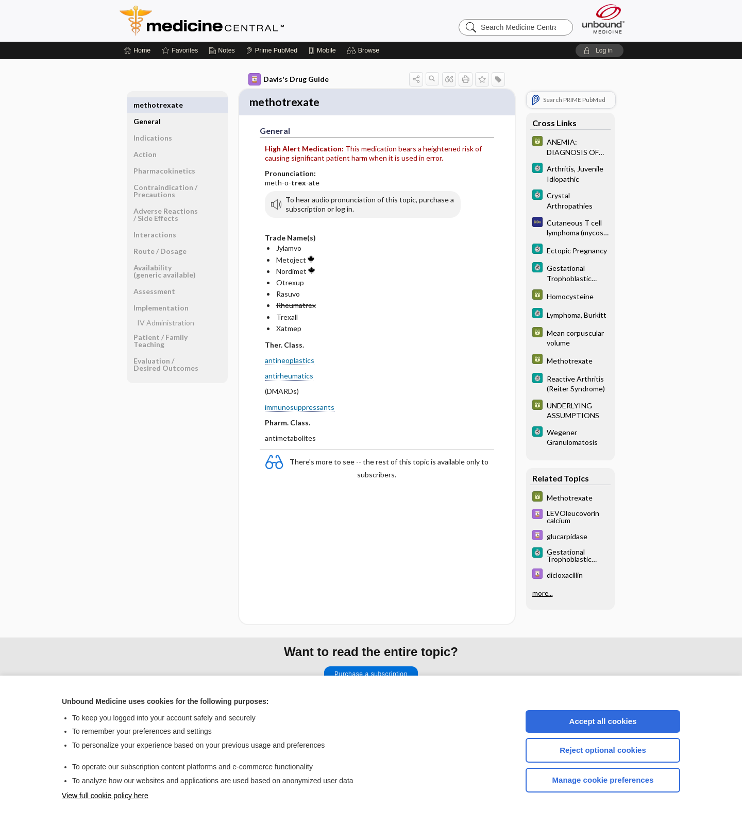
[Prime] (271, 50)
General (147, 104)
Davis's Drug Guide (288, 79)
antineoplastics (289, 361)
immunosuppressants (299, 408)
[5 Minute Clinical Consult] (570, 173)
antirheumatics (289, 377)
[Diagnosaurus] (570, 227)
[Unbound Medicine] (603, 19)
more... (542, 593)
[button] (364, 50)
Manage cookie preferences (603, 780)
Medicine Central (247, 20)
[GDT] (570, 146)
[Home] (137, 50)
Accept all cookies (603, 721)
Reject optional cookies (603, 750)
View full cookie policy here (105, 795)
